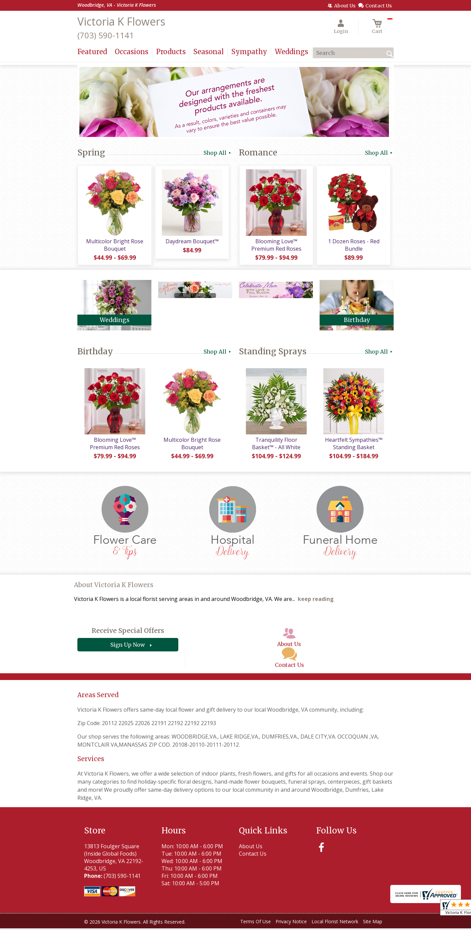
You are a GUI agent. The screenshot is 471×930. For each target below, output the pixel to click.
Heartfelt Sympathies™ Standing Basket (353, 445)
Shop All (218, 152)
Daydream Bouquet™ (191, 242)
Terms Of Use (255, 923)
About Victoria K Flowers (113, 587)
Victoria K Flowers (121, 21)
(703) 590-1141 (105, 35)
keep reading (316, 600)
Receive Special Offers (128, 632)
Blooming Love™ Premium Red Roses (276, 245)
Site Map (372, 923)
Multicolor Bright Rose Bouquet (114, 245)
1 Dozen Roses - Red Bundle (353, 245)
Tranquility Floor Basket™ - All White (276, 445)
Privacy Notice (291, 923)
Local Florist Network (335, 923)
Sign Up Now (127, 646)
